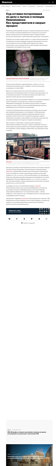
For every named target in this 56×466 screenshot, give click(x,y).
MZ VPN (3, 445)
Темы (2, 433)
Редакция (3, 421)
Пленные (24, 6)
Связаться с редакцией (28, 223)
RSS (3, 437)
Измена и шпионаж (16, 6)
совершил (38, 186)
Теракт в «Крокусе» (5, 6)
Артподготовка (40, 6)
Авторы (3, 429)
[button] (52, 2)
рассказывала (25, 198)
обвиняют (9, 171)
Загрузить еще (29, 370)
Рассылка (3, 441)
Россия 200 (4, 448)
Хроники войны (31, 6)
